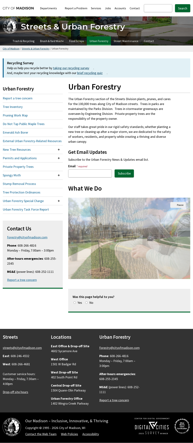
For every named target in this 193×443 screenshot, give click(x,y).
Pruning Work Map (15, 115)
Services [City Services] (96, 8)
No (91, 302)
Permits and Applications (20, 158)
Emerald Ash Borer (15, 132)
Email (77, 166)
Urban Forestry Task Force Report (26, 209)
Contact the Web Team (41, 434)
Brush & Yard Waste (52, 41)
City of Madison (11, 48)
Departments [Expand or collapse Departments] (50, 8)
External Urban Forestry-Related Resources (32, 141)
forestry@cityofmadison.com (27, 237)
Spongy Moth (12, 175)
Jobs (108, 8)
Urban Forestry (98, 41)
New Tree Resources (17, 149)
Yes (79, 302)
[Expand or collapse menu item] (59, 150)
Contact (135, 8)
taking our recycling (73, 68)
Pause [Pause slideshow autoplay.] (180, 205)
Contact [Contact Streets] (149, 41)
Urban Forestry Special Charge (23, 201)
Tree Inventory (13, 107)
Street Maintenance (126, 41)
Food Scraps (76, 41)
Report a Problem (76, 8)
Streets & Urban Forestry (35, 48)
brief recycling (92, 73)
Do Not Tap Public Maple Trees (24, 124)
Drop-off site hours (15, 392)
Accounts (120, 8)
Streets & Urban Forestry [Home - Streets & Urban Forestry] (73, 26)
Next (183, 238)
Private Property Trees (18, 167)
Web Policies (69, 434)
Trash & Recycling (24, 41)
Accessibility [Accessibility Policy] (90, 434)
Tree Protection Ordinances (21, 192)
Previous (75, 238)
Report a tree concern (17, 98)
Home (5, 41)
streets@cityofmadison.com (22, 348)
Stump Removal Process (19, 184)
